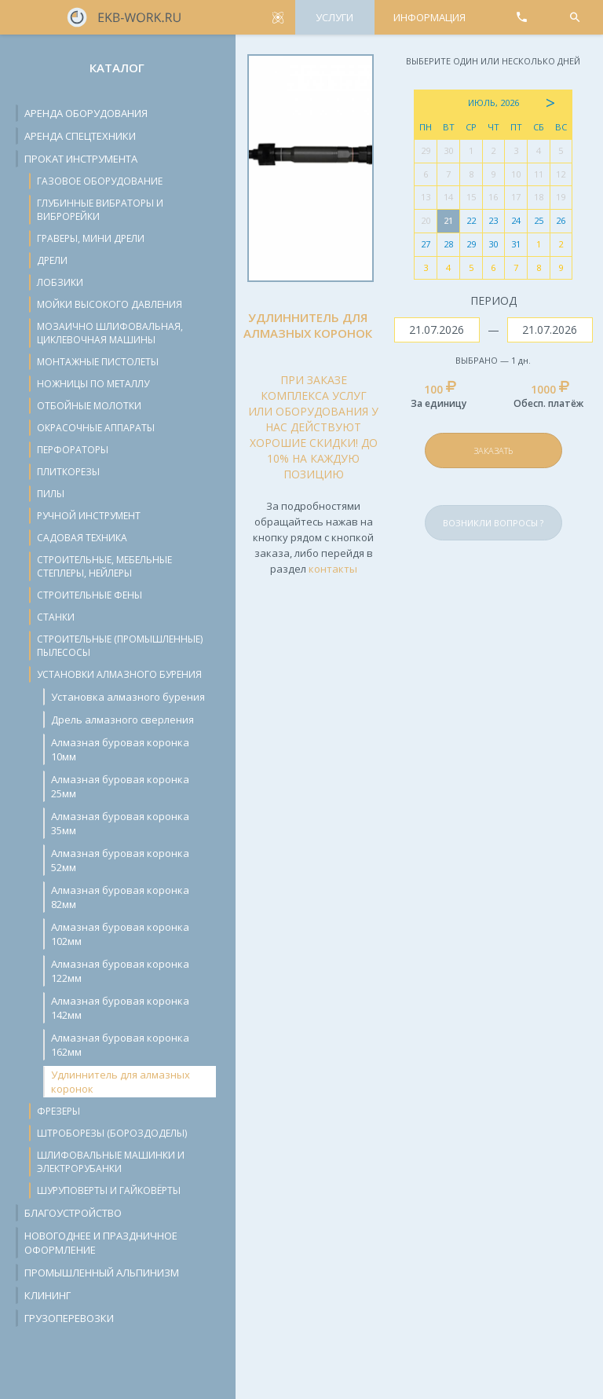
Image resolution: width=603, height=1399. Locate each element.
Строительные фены (89, 595)
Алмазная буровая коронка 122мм (120, 971)
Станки (56, 617)
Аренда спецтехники (80, 136)
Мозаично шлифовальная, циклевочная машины (110, 333)
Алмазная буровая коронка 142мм (120, 1008)
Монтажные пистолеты (98, 361)
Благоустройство (73, 1213)
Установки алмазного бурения (119, 674)
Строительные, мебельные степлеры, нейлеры (104, 566)
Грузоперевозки (69, 1318)
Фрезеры (58, 1111)
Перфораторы (72, 449)
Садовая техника (82, 537)
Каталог (117, 67)
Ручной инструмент (89, 515)
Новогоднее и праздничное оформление (100, 1243)
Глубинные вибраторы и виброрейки (100, 209)
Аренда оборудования (86, 113)
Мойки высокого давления (109, 304)
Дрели (52, 260)
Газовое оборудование (100, 181)
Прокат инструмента (80, 159)
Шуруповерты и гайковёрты (109, 1190)
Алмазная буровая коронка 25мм (120, 786)
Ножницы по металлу (93, 383)
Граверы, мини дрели (90, 238)
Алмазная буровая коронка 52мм (120, 860)
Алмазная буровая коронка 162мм (120, 1045)
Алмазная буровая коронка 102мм (120, 934)
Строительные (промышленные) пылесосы (120, 645)
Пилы (50, 493)
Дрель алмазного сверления (122, 719)
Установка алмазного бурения (128, 697)
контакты (333, 569)
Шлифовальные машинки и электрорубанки (111, 1161)
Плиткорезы (68, 471)
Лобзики (60, 282)
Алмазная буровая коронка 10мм (120, 749)
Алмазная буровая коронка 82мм (120, 897)
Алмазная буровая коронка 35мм (120, 823)
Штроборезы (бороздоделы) (112, 1133)
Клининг (47, 1295)
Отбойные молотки (89, 405)
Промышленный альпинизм (101, 1272)
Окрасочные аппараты (96, 427)
